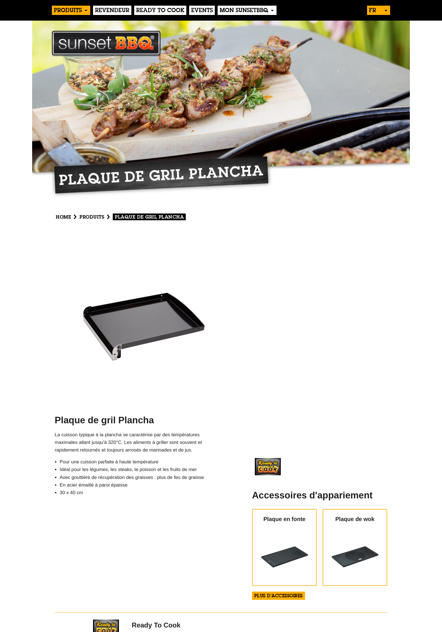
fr (372, 11)
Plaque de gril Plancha (149, 217)
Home (63, 217)
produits (68, 11)
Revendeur (112, 11)
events (202, 11)
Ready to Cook (160, 11)
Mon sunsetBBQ (244, 11)
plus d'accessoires (278, 596)
